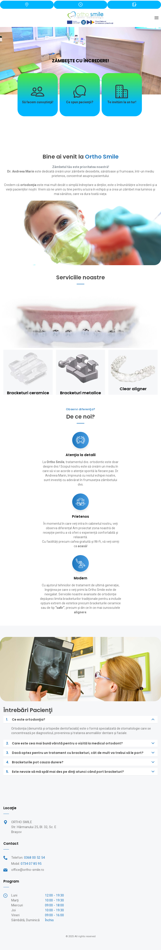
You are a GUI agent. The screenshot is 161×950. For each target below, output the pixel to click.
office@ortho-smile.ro (27, 870)
